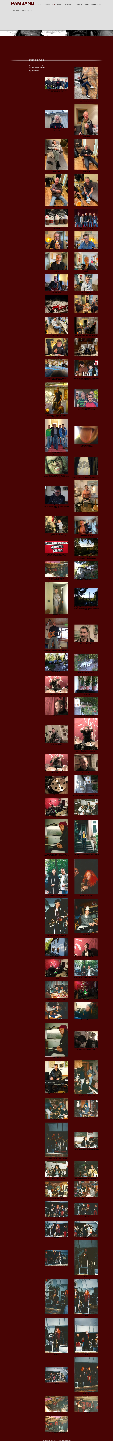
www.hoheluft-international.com (62, 1440)
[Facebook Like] (76, 67)
